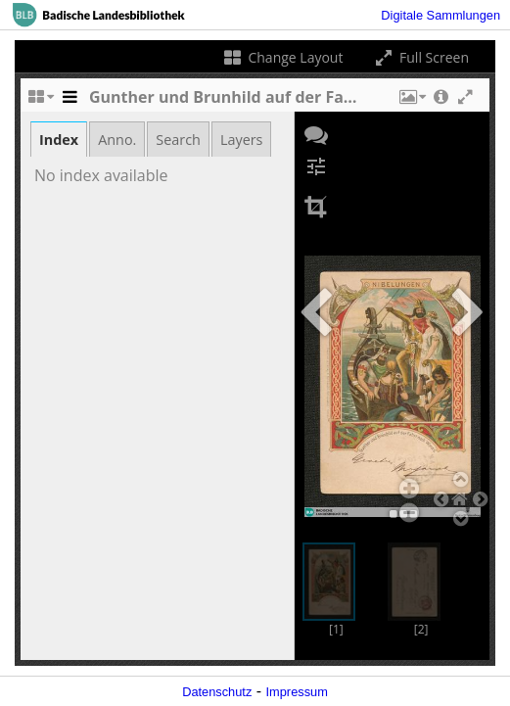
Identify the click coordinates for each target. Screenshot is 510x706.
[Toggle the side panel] (69, 102)
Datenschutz (217, 691)
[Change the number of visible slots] (40, 102)
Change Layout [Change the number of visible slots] (282, 57)
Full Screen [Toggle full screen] (420, 57)
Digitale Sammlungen (440, 15)
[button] (411, 102)
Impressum (297, 691)
